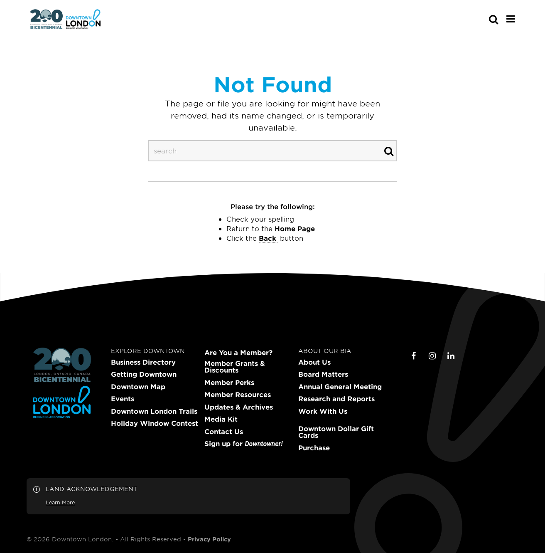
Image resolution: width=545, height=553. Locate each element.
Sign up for (243, 444)
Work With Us (322, 411)
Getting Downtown (144, 374)
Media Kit (221, 419)
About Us (314, 362)
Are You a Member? (238, 352)
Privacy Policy (209, 539)
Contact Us (223, 431)
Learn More (60, 502)
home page (295, 228)
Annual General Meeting (340, 386)
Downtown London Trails (154, 411)
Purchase (314, 448)
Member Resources (237, 394)
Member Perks (229, 382)
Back (267, 238)
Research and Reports (336, 398)
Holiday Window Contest (154, 423)
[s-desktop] (272, 150)
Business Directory (143, 362)
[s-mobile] (478, 19)
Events (122, 398)
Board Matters (323, 374)
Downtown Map (138, 386)
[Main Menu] (510, 19)
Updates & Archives (238, 407)
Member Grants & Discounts (234, 367)
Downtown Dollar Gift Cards (336, 432)
